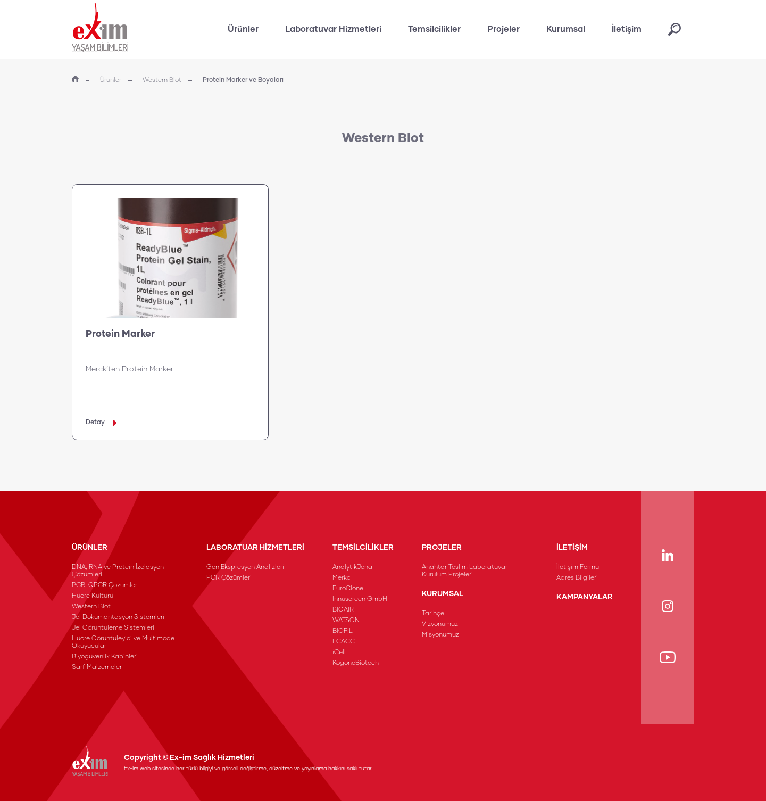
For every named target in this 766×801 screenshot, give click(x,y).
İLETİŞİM (572, 547)
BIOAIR (343, 610)
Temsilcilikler (434, 29)
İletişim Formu (577, 567)
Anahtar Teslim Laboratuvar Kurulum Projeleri (464, 571)
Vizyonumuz (440, 624)
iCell (339, 652)
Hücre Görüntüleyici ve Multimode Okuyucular (123, 642)
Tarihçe (433, 613)
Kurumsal (565, 29)
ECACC (343, 642)
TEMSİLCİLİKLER (363, 547)
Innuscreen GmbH (359, 599)
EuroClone (347, 588)
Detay (101, 422)
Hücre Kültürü (92, 596)
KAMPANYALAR (584, 597)
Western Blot (162, 80)
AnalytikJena (352, 567)
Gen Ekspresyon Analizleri (245, 567)
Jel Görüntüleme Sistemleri (113, 628)
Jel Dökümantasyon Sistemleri (118, 617)
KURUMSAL (442, 594)
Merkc (341, 578)
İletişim (627, 29)
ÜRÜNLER (89, 547)
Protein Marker (120, 334)
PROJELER (442, 547)
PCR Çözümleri (229, 578)
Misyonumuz (440, 635)
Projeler (503, 29)
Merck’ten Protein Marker (129, 369)
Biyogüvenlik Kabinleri (105, 657)
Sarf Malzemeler (97, 667)
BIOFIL (342, 631)
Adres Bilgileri (577, 578)
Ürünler (243, 29)
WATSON (346, 620)
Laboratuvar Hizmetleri (333, 29)
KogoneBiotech (355, 663)
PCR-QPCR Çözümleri (105, 585)
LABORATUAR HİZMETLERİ (255, 547)
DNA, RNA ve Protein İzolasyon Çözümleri (118, 571)
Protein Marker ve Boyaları (243, 80)
